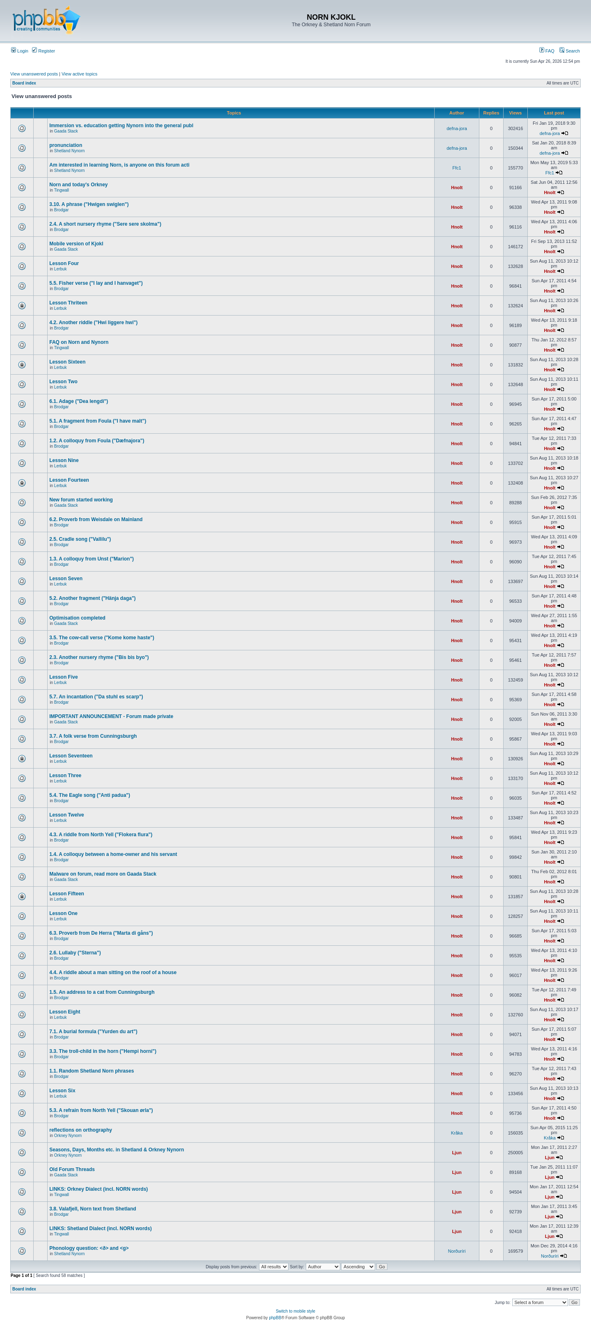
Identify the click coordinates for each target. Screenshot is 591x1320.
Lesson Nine (63, 460)
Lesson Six (62, 1091)
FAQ (546, 50)
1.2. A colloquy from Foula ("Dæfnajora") (96, 441)
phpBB (275, 1317)
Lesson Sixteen (67, 362)
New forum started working (81, 500)
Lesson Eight (64, 1012)
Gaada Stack (66, 131)
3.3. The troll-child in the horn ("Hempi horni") (102, 1051)
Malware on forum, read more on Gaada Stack (102, 874)
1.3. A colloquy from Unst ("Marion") (91, 559)
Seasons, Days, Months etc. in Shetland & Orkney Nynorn (116, 1150)
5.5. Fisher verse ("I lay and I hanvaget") (95, 283)
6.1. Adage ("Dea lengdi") (78, 401)
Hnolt (457, 187)
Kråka (457, 1132)
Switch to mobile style (295, 1311)
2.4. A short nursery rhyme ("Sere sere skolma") (105, 224)
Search (569, 50)
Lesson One (63, 913)
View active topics (79, 73)
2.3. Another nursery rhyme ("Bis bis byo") (99, 657)
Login (19, 50)
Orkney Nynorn (68, 1135)
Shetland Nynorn (69, 151)
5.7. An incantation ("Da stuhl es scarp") (96, 697)
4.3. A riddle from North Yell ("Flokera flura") (100, 834)
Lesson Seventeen (70, 756)
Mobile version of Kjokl (76, 244)
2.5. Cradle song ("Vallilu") (80, 539)
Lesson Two (63, 381)
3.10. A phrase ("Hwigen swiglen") (88, 204)
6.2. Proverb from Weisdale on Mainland (95, 519)
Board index (24, 83)
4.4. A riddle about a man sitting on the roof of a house (112, 972)
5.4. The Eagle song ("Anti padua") (89, 795)
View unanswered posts (34, 73)
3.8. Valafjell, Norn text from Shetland (92, 1209)
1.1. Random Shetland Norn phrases (91, 1071)
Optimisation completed (77, 618)
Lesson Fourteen (69, 480)
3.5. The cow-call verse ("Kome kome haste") (101, 638)
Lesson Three (65, 775)
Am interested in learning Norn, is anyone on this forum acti (119, 165)
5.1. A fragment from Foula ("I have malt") (97, 421)
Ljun (456, 1152)
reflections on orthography (80, 1130)
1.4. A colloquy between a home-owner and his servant (113, 854)
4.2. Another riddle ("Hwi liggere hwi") (93, 322)
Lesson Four (64, 263)
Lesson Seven (65, 578)
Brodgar (61, 210)
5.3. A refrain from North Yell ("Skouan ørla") (101, 1110)
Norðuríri (457, 1251)
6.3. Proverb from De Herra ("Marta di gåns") (101, 933)
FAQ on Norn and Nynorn (78, 342)
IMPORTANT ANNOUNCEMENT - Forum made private (111, 716)
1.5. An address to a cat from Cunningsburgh (101, 992)
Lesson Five (63, 677)
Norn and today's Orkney (78, 185)
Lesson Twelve (66, 815)
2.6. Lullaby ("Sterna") (75, 953)
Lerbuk (60, 269)
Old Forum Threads (72, 1169)
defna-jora (457, 128)
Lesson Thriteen (68, 303)
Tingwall (61, 190)
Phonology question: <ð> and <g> (88, 1248)
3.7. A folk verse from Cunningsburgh (93, 736)
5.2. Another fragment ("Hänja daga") (92, 598)
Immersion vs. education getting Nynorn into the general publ (121, 125)
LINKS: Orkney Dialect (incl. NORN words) (98, 1189)
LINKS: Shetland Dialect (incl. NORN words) (100, 1228)
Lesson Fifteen (66, 894)
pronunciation (65, 145)
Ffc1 (456, 167)
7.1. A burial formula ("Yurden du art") (93, 1031)
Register (43, 50)
